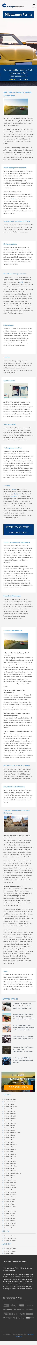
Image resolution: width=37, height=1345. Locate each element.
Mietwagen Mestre (9, 1142)
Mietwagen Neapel (10, 1149)
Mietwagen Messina (10, 1140)
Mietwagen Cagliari (10, 1118)
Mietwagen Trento (9, 1209)
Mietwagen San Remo (10, 1183)
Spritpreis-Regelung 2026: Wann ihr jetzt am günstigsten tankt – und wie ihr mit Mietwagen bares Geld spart (24, 1027)
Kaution (14, 489)
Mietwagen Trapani (10, 1206)
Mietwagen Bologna (10, 1109)
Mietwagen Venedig (10, 1223)
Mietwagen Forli (9, 1128)
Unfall (21, 282)
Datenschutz (18, 1336)
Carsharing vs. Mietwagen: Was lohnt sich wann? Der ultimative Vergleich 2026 (22, 1006)
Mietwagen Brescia (10, 1114)
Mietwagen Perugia (10, 1161)
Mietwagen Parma (9, 1159)
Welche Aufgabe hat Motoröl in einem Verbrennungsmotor (23, 1037)
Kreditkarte (17, 494)
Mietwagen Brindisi (10, 1116)
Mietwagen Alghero (10, 1099)
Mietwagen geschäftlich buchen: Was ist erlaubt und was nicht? (23, 1060)
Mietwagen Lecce (9, 1135)
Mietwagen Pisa (9, 1168)
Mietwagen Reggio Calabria (12, 1173)
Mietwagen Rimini (9, 1175)
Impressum (30, 1334)
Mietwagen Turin (9, 1216)
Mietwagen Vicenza (10, 1228)
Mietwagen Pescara (10, 1163)
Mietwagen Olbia (9, 1152)
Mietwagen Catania (10, 1121)
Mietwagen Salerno (10, 1180)
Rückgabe (13, 496)
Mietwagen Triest (9, 1213)
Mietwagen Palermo (10, 1156)
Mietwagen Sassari (9, 1185)
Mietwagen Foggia (9, 1125)
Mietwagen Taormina (10, 1194)
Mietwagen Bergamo (10, 1106)
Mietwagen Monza (9, 1147)
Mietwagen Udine (9, 1218)
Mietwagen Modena (10, 1144)
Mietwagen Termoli (10, 1199)
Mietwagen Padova (10, 1154)
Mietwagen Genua (9, 1130)
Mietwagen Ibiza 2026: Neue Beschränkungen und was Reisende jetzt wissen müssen (23, 1016)
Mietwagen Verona (9, 1225)
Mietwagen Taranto (10, 1197)
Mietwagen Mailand (10, 1137)
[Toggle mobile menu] (34, 6)
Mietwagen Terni (9, 1202)
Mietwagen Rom (9, 1178)
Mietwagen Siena (9, 1190)
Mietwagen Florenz (10, 1123)
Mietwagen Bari (9, 1104)
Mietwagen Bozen (9, 1111)
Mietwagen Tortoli (9, 1204)
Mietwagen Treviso (10, 1211)
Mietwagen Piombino (10, 1166)
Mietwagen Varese (9, 1221)
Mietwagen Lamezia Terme (12, 1133)
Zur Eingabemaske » (18, 1087)
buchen (13, 199)
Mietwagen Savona (10, 1187)
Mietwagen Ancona (10, 1102)
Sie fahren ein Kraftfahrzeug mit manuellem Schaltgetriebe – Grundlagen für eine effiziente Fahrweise (23, 1049)
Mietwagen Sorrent (10, 1192)
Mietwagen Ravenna (10, 1171)
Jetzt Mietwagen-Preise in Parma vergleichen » (18, 530)
